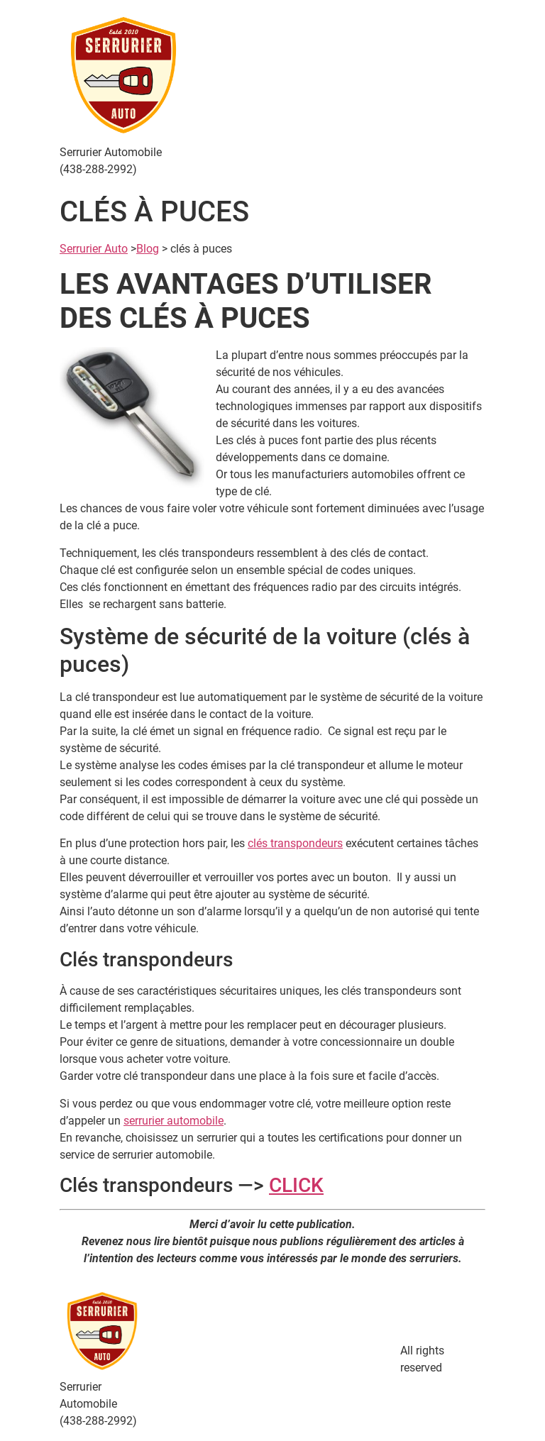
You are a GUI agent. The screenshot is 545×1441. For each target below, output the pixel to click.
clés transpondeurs (295, 843)
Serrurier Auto (94, 248)
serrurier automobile (173, 1120)
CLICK (296, 1185)
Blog (147, 248)
